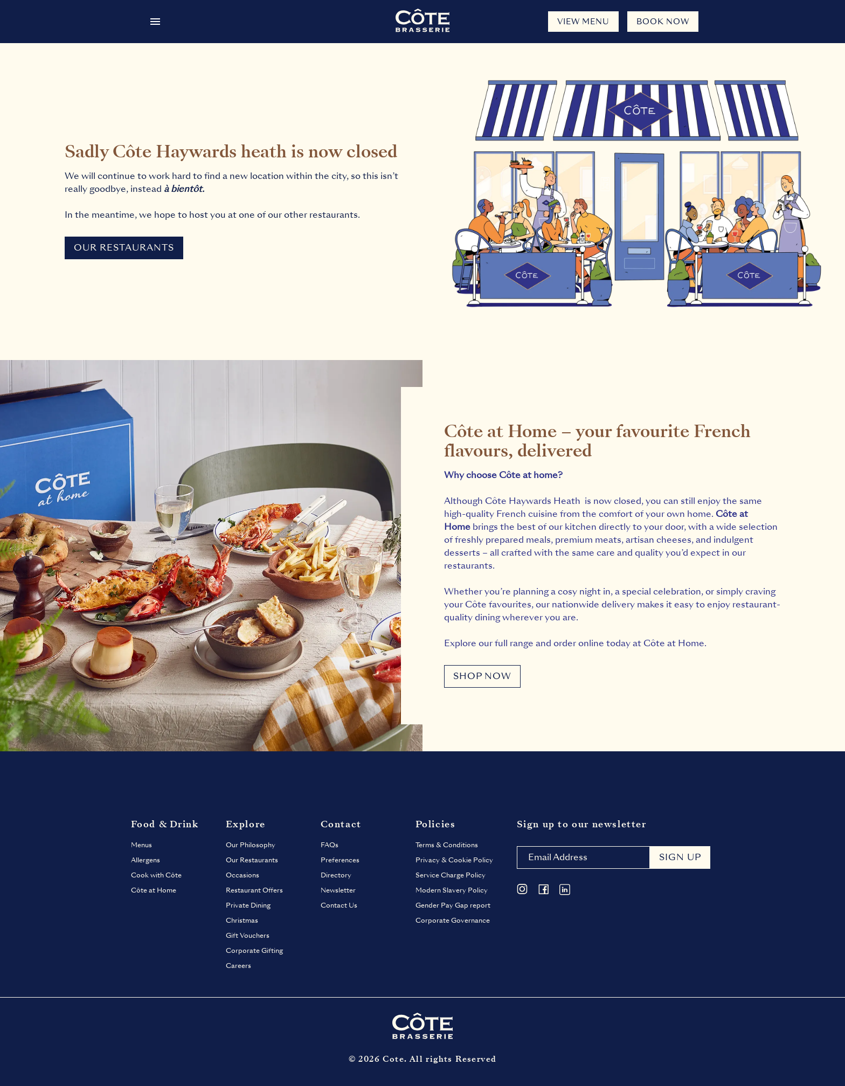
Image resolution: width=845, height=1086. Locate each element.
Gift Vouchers (247, 935)
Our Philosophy (250, 845)
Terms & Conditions (446, 845)
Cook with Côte (156, 875)
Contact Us (339, 905)
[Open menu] (155, 21)
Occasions (242, 875)
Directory (336, 875)
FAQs (329, 845)
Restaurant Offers (254, 890)
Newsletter (338, 890)
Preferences (340, 860)
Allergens (145, 860)
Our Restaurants (252, 860)
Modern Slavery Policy (451, 890)
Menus (141, 845)
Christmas (242, 920)
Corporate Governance (452, 920)
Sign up (680, 857)
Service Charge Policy (450, 875)
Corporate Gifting (254, 951)
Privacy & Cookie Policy (454, 860)
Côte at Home (153, 890)
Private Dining (248, 905)
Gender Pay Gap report (452, 905)
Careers (238, 966)
